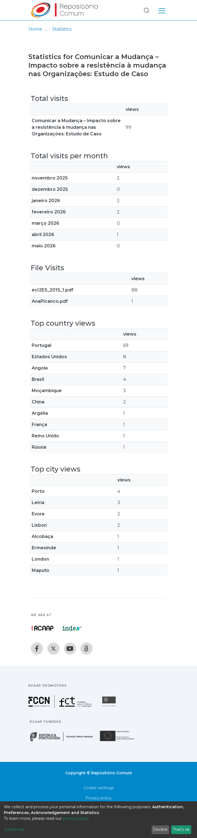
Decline (160, 829)
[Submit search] (146, 10)
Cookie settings (98, 787)
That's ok (181, 829)
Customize (14, 829)
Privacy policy (98, 798)
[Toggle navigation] (162, 10)
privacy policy (75, 818)
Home (35, 29)
